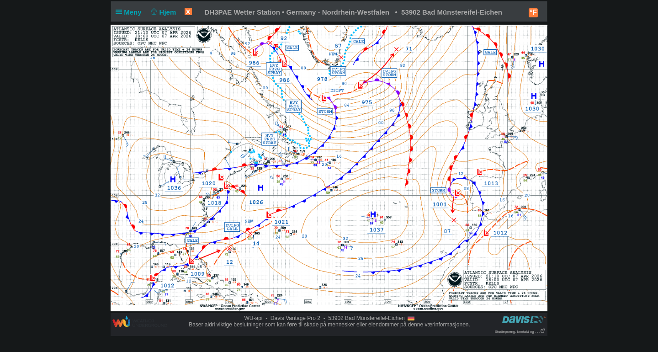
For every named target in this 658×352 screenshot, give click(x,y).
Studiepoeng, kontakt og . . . (520, 332)
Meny (130, 12)
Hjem (162, 12)
